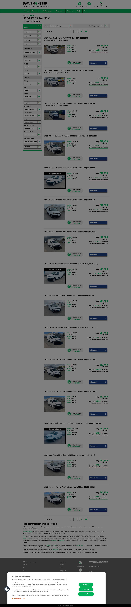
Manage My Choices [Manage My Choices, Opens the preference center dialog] (86, 594)
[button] (7, 589)
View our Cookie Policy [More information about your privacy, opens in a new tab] (18, 598)
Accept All (85, 584)
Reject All (86, 589)
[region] (56, 588)
